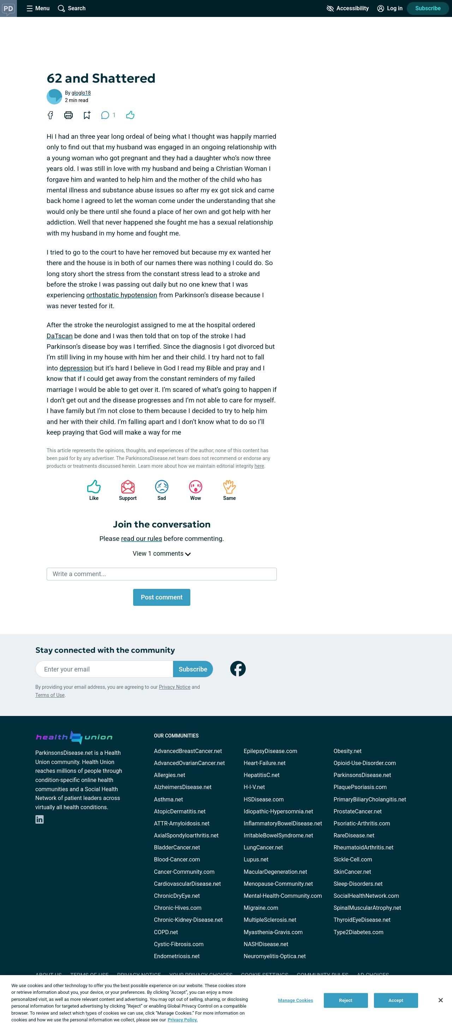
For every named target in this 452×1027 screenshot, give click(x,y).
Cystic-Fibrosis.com (178, 944)
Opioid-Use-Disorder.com (365, 763)
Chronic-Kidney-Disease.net (188, 919)
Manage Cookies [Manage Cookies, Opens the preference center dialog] (295, 1000)
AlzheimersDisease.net (183, 787)
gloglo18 (81, 93)
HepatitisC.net (261, 775)
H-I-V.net (254, 787)
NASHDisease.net (266, 944)
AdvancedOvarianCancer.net (189, 763)
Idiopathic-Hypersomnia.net (278, 811)
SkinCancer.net (352, 871)
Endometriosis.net (177, 956)
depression (76, 368)
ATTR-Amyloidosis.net (181, 823)
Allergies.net (169, 775)
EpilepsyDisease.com (270, 751)
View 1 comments (162, 553)
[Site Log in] (390, 8)
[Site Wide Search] (71, 8)
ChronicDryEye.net (177, 895)
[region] (226, 1001)
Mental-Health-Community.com (283, 895)
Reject (345, 1000)
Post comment (162, 597)
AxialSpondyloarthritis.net (186, 835)
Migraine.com (261, 907)
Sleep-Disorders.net (358, 883)
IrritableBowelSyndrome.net (278, 835)
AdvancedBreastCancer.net (188, 751)
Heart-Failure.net (264, 763)
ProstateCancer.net (358, 811)
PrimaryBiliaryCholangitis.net (370, 799)
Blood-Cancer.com (177, 859)
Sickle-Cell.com (353, 859)
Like (90, 490)
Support (125, 490)
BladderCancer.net (177, 847)
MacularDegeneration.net (275, 871)
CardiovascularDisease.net (187, 883)
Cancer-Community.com (184, 871)
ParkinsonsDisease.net (362, 775)
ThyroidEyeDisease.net (362, 919)
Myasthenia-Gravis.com (273, 932)
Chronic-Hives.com (178, 907)
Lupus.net (256, 859)
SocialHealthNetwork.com (366, 895)
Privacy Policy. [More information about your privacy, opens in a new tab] (183, 1019)
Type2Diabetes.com (358, 932)
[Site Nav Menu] (38, 8)
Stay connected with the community (105, 650)
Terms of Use (50, 695)
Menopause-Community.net (278, 883)
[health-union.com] (74, 736)
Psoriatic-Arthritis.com (362, 823)
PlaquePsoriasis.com (360, 787)
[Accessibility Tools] (347, 8)
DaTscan (60, 336)
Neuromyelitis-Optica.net (275, 956)
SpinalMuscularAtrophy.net (367, 907)
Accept (395, 1000)
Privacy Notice (174, 687)
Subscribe (428, 8)
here (259, 466)
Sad (158, 490)
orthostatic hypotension (121, 295)
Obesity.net (348, 751)
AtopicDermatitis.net (180, 811)
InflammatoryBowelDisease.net (283, 823)
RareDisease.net (354, 835)
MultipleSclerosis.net (270, 919)
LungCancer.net (263, 847)
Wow (192, 490)
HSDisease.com (264, 799)
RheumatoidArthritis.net (364, 847)
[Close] (440, 1000)
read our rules (141, 539)
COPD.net (166, 932)
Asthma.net (168, 799)
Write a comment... (79, 574)
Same (226, 490)
